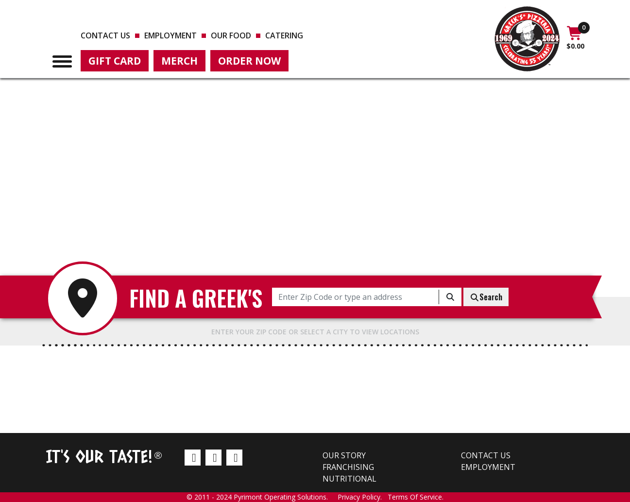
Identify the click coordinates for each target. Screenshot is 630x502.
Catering (284, 35)
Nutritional (349, 478)
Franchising (348, 467)
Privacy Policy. (363, 497)
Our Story (344, 455)
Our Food (231, 35)
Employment (170, 35)
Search (486, 297)
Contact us (105, 35)
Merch (179, 61)
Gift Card (114, 61)
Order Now (249, 61)
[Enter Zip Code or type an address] (355, 297)
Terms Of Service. (415, 497)
